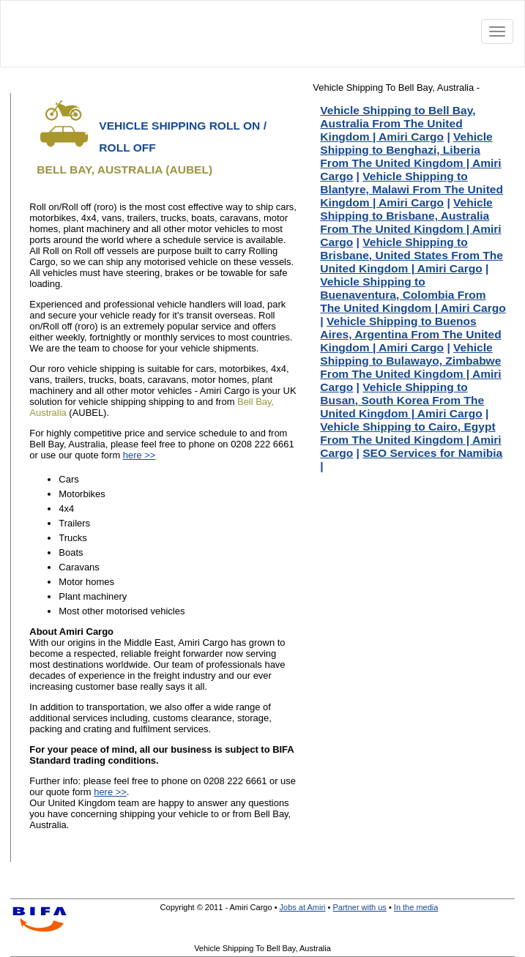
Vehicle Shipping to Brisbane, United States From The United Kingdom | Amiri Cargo (411, 255)
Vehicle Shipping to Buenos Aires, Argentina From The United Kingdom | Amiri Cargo (410, 334)
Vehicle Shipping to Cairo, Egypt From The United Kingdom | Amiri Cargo (410, 439)
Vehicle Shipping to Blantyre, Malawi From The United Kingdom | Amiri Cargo (411, 189)
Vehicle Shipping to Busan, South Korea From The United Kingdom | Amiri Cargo (402, 400)
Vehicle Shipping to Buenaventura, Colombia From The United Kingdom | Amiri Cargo (412, 294)
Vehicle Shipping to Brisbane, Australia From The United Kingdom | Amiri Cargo (410, 222)
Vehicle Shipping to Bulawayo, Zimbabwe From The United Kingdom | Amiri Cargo (410, 367)
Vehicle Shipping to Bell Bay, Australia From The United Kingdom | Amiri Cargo (397, 123)
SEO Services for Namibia (432, 453)
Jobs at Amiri (303, 907)
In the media (416, 907)
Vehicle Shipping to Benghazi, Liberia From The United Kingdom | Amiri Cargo (410, 156)
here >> (139, 455)
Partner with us (359, 907)
